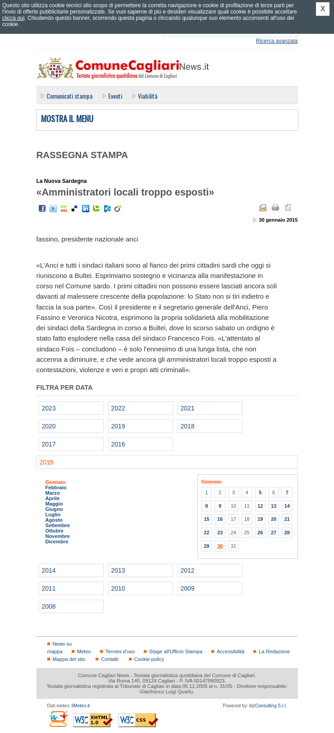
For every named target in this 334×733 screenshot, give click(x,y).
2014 (49, 570)
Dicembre (57, 541)
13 (273, 506)
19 (260, 519)
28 (287, 532)
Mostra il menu (67, 118)
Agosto (54, 520)
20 (273, 519)
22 (206, 532)
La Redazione (274, 651)
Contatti (109, 659)
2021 (188, 408)
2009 (188, 588)
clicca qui (13, 18)
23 (220, 532)
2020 (49, 426)
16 (220, 519)
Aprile (53, 498)
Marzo (53, 493)
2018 (188, 426)
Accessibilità (230, 651)
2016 (118, 444)
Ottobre (55, 530)
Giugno (54, 509)
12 (260, 506)
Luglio (53, 514)
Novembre (58, 536)
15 (206, 519)
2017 (49, 444)
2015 (47, 462)
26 (260, 532)
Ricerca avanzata (277, 41)
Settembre (58, 525)
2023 (49, 408)
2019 (118, 426)
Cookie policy (149, 659)
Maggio (54, 503)
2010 (118, 588)
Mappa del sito (69, 659)
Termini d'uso (120, 651)
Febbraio (56, 487)
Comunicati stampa (69, 95)
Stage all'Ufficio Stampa (175, 651)
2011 (49, 588)
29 (206, 546)
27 (273, 532)
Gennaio (56, 482)
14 (287, 506)
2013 (118, 570)
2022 (118, 408)
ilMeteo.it (81, 705)
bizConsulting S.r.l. (268, 705)
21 (287, 519)
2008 (49, 606)
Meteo (84, 651)
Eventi (115, 95)
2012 (188, 570)
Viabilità (147, 95)
